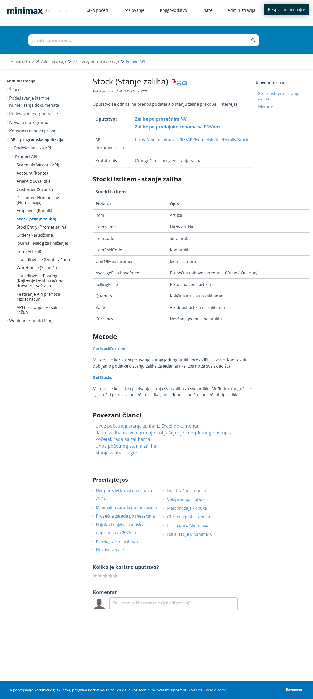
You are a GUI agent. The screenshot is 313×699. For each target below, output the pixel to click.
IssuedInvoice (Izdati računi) (43, 259)
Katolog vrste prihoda (120, 541)
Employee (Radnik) (34, 210)
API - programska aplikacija (96, 61)
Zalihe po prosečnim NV (161, 119)
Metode (265, 107)
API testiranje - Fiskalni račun (38, 310)
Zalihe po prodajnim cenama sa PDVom (177, 127)
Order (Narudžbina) (35, 235)
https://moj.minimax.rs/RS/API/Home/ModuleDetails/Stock (191, 140)
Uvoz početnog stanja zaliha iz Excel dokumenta (146, 426)
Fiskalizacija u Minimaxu (194, 534)
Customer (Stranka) (35, 189)
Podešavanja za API (32, 148)
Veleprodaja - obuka (191, 499)
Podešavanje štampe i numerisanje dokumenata (34, 101)
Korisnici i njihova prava (32, 131)
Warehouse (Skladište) (38, 268)
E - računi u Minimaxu (191, 525)
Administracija (53, 61)
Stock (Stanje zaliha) (36, 219)
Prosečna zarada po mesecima (129, 516)
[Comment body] (173, 603)
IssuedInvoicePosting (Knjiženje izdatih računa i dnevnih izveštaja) (41, 281)
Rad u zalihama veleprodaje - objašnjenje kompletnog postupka (164, 432)
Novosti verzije (113, 549)
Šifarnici (17, 89)
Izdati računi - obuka (190, 490)
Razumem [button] (294, 689)
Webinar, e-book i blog (31, 321)
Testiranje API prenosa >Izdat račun (38, 296)
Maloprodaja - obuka (191, 508)
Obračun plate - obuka (192, 517)
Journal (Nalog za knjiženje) (42, 243)
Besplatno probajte (286, 10)
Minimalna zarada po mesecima (130, 507)
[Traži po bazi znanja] (138, 40)
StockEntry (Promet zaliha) (42, 227)
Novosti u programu (28, 122)
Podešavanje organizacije (33, 113)
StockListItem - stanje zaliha (278, 96)
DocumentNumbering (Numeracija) (38, 200)
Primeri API (135, 61)
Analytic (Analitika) (34, 181)
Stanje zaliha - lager (116, 452)
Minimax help (22, 61)
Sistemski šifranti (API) (38, 165)
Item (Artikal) (29, 251)
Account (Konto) (32, 173)
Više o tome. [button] (216, 689)
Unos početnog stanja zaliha (125, 446)
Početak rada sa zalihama (122, 439)
